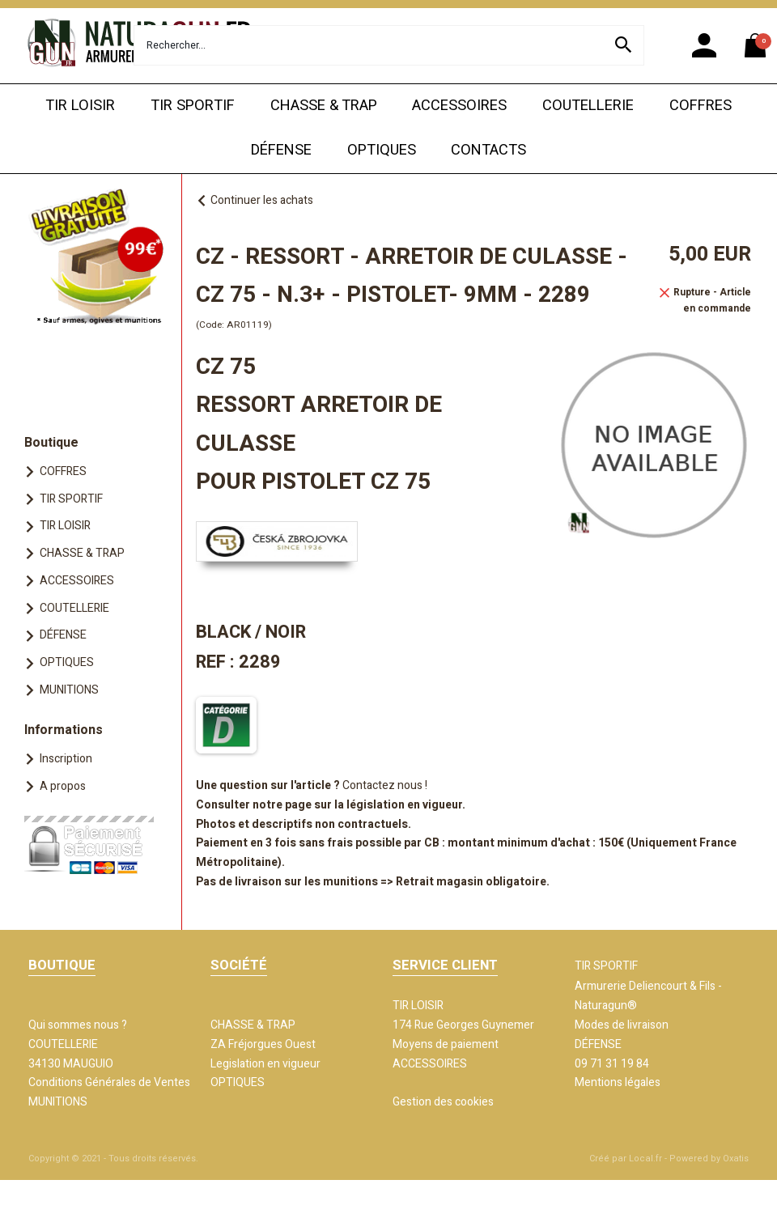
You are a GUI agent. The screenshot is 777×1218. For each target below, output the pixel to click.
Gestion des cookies (443, 1101)
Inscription (66, 758)
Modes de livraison (622, 1024)
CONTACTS (488, 150)
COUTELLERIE (588, 106)
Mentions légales (617, 1082)
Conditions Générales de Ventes (109, 1082)
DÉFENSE (281, 150)
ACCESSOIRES (459, 106)
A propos (63, 786)
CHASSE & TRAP (323, 106)
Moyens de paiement (446, 1044)
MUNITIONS (69, 689)
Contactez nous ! (384, 785)
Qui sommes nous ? (77, 1024)
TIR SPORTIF (193, 106)
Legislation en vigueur (265, 1063)
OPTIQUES (381, 150)
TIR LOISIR (80, 106)
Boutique (51, 442)
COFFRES (700, 106)
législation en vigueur (404, 804)
